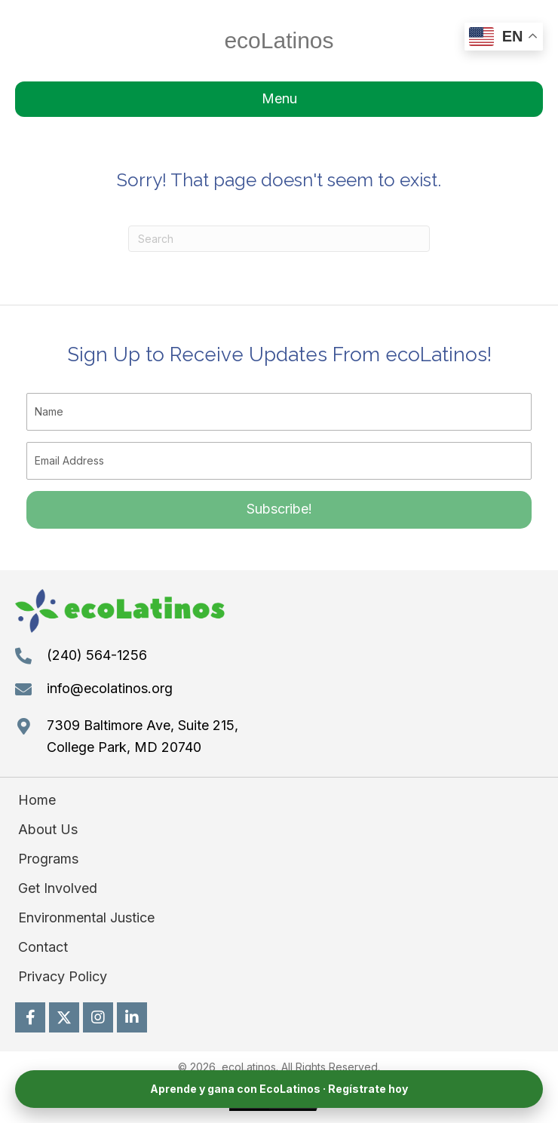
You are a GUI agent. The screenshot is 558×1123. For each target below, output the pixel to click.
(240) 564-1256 (97, 655)
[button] (279, 510)
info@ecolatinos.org (110, 688)
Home (37, 800)
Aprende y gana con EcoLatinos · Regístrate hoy (279, 1088)
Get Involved (57, 888)
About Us (48, 829)
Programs (48, 859)
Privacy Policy (62, 976)
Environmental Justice (86, 917)
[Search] (279, 239)
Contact (43, 947)
